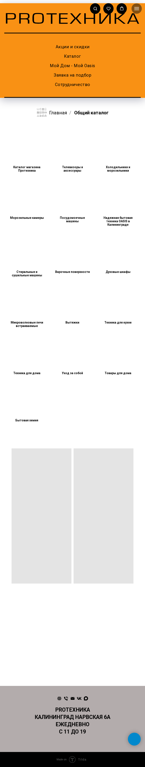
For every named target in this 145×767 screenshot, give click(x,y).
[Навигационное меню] (136, 8)
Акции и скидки (73, 46)
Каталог (72, 56)
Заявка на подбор (72, 75)
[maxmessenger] (86, 698)
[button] (95, 8)
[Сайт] (59, 698)
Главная (51, 112)
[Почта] (72, 698)
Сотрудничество (72, 84)
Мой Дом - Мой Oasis (72, 65)
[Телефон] (66, 698)
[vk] (79, 698)
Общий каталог (91, 112)
